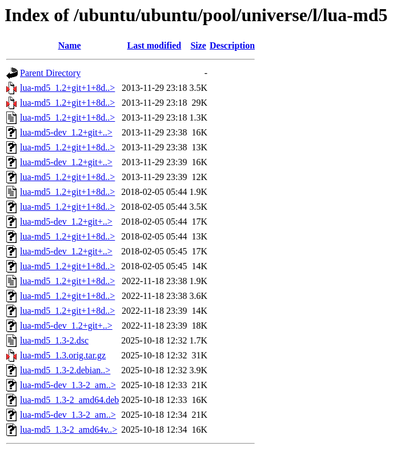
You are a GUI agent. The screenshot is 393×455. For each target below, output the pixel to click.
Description (232, 45)
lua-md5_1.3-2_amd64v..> (68, 429)
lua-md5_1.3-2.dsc (54, 340)
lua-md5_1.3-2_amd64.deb (69, 400)
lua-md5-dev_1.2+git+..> (66, 132)
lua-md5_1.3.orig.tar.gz (63, 355)
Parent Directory (50, 73)
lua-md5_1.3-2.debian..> (65, 370)
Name (69, 45)
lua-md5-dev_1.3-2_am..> (68, 385)
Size (198, 45)
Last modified (154, 45)
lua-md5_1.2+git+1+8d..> (67, 88)
